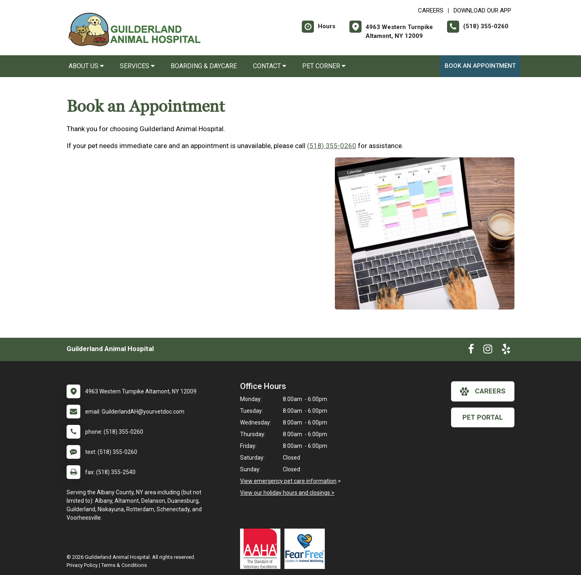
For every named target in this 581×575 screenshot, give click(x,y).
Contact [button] (269, 66)
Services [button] (137, 66)
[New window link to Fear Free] (306, 549)
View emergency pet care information (288, 481)
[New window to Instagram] (487, 350)
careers (483, 391)
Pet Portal (482, 417)
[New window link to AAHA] (262, 549)
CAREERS (430, 10)
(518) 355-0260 (331, 146)
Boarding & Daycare (204, 66)
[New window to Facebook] (471, 350)
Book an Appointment (480, 65)
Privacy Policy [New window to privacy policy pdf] (82, 565)
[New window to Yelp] (505, 350)
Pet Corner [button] (323, 66)
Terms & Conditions (124, 565)
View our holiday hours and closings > (287, 492)
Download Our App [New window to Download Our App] (482, 10)
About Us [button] (86, 66)
